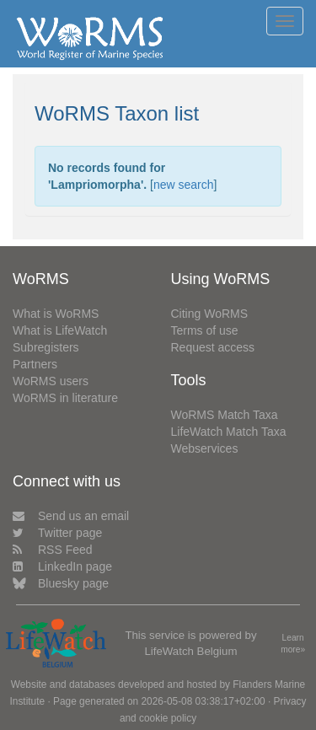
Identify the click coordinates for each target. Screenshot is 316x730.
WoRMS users (50, 381)
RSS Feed (53, 549)
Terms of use (204, 330)
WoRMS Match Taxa (224, 414)
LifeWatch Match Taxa (229, 431)
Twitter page (57, 532)
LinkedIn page (62, 566)
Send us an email (71, 516)
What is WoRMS (56, 313)
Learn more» (293, 644)
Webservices (204, 448)
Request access (213, 347)
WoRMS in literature (65, 398)
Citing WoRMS (210, 313)
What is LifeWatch (60, 330)
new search (183, 184)
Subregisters (46, 347)
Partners (35, 364)
